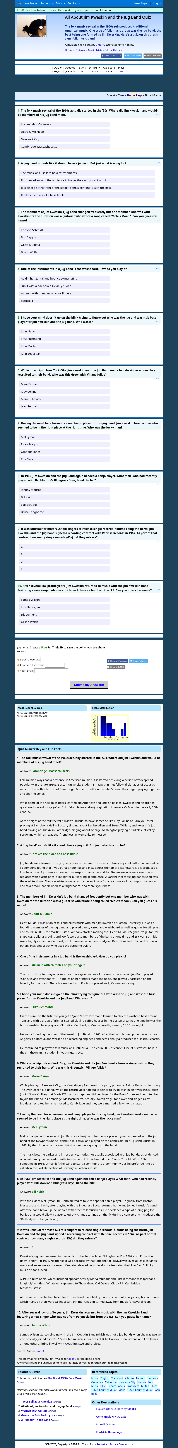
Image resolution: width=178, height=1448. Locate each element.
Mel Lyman (28, 437)
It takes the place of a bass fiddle (43, 195)
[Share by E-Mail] (153, 56)
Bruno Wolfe (29, 252)
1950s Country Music (139, 1389)
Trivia (59, 3)
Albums (129, 1378)
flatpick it (27, 300)
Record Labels (116, 1386)
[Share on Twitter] (134, 56)
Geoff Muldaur (30, 244)
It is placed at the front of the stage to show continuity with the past (66, 187)
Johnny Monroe (31, 489)
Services (73, 3)
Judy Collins (28, 391)
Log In (157, 3)
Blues (154, 1386)
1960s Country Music (103, 1389)
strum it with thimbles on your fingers (46, 293)
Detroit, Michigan (32, 131)
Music (94, 1378)
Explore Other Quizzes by (116, 1408)
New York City (30, 139)
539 (121, 71)
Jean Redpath (30, 406)
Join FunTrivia (48, 10)
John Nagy (28, 331)
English (104, 1378)
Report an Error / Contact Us (115, 1444)
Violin (122, 1389)
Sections (46, 3)
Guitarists (97, 1382)
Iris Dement (29, 614)
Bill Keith (27, 497)
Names (140, 1378)
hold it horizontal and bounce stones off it (49, 278)
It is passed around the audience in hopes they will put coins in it (64, 180)
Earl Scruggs (29, 504)
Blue (103, 1386)
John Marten (29, 346)
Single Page (134, 95)
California (111, 1382)
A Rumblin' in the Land (35, 1419)
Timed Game (153, 95)
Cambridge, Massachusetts (39, 146)
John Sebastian (31, 353)
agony (72, 1358)
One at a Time (115, 95)
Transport (117, 1378)
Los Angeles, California (36, 124)
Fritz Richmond (31, 338)
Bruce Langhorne (32, 512)
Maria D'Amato (31, 399)
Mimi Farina (29, 384)
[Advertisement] (89, 83)
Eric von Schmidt (32, 230)
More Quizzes (105, 1424)
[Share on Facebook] (114, 56)
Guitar (145, 1386)
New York (152, 1378)
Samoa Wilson (30, 599)
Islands (141, 1382)
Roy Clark (27, 459)
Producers (133, 1386)
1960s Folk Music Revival (37, 1401)
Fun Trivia (27, 3)
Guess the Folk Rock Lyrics (38, 1415)
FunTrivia (109, 1432)
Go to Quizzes (111, 1416)
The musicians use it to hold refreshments (49, 172)
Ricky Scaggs (29, 444)
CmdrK (100, 44)
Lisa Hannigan (30, 607)
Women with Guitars (34, 1410)
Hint (158, 114)
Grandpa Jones (31, 451)
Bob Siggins (29, 237)
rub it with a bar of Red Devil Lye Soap (46, 285)
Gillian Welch (29, 622)
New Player (141, 3)
